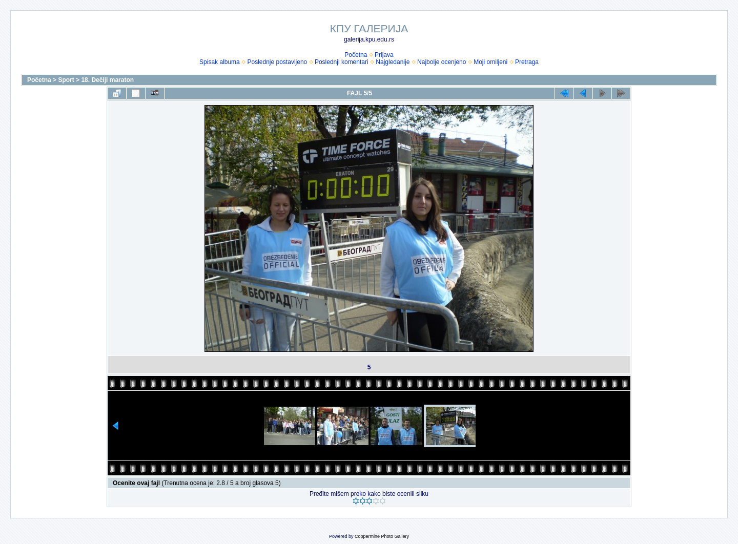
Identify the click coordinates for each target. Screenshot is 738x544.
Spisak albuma (219, 62)
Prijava (384, 54)
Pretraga (527, 62)
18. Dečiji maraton (107, 79)
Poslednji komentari (341, 62)
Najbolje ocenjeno (441, 62)
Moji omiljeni (490, 62)
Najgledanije (392, 62)
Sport (66, 79)
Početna (355, 54)
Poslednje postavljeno (277, 62)
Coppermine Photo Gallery (382, 536)
